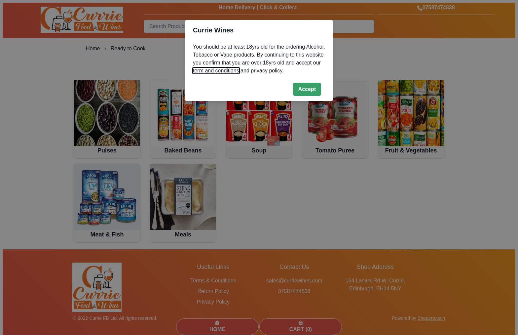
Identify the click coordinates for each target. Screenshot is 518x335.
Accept (307, 89)
